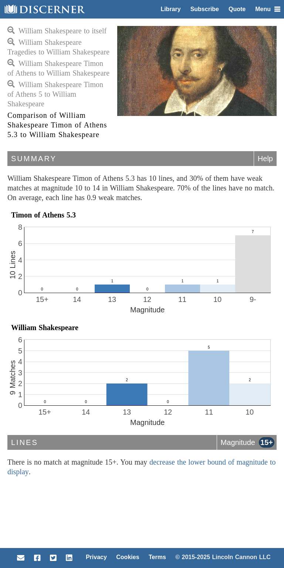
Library (170, 9)
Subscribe (204, 9)
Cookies (127, 557)
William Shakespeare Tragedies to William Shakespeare (58, 47)
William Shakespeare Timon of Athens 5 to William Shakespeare (55, 94)
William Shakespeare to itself (56, 31)
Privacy (96, 557)
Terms (157, 557)
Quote (237, 9)
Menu (267, 9)
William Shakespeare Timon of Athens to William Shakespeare (58, 68)
